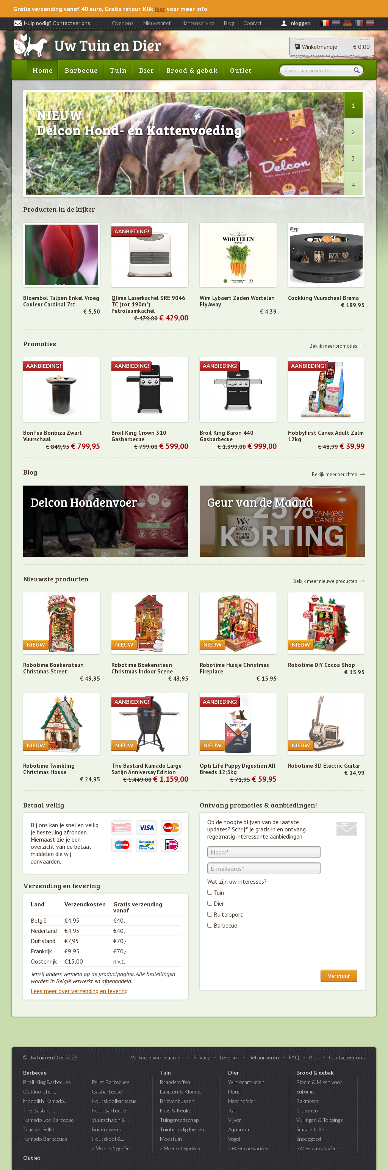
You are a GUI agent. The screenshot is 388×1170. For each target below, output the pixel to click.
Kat (232, 1110)
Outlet (241, 70)
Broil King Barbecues (47, 1082)
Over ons (123, 23)
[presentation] (264, 951)
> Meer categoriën (111, 1148)
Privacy (201, 1057)
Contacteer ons (347, 1057)
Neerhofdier (242, 1101)
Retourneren (264, 1057)
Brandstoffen (175, 1082)
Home (43, 70)
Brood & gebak (192, 70)
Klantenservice (197, 23)
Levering (229, 1057)
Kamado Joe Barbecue (48, 1120)
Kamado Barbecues (45, 1139)
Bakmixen (307, 1101)
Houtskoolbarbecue (114, 1101)
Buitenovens (106, 1129)
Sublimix (305, 1091)
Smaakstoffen (311, 1129)
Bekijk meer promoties (333, 345)
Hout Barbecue (109, 1110)
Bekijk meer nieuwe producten (325, 581)
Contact (252, 23)
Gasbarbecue (107, 1091)
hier (160, 8)
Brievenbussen (177, 1101)
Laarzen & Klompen (182, 1091)
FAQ (294, 1057)
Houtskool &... (108, 1139)
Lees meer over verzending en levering (79, 991)
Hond (234, 1091)
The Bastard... (39, 1110)
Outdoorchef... (39, 1091)
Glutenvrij (307, 1110)
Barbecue (81, 70)
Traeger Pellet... (40, 1129)
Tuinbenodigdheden (182, 1129)
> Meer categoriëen (180, 1148)
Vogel (234, 1139)
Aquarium (239, 1129)
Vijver (234, 1120)
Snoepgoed (308, 1139)
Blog (229, 23)
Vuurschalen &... (110, 1120)
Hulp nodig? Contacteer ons (51, 23)
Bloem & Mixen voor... (321, 1082)
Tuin (118, 70)
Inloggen (299, 23)
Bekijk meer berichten (334, 474)
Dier (146, 70)
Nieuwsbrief (157, 23)
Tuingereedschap (179, 1120)
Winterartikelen (246, 1082)
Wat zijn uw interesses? (237, 881)
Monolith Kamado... (45, 1101)
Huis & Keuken (177, 1110)
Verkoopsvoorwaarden (157, 1057)
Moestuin (171, 1139)
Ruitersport (228, 914)
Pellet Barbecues (111, 1082)
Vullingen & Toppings (319, 1120)
